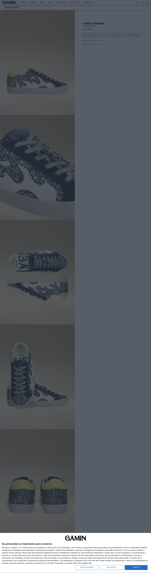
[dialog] (75, 553)
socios (20, 547)
